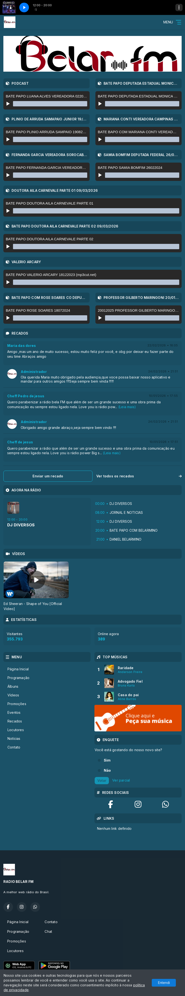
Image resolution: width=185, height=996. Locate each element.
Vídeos (13, 695)
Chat (48, 931)
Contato (13, 747)
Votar (101, 780)
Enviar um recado (48, 476)
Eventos (13, 712)
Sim (107, 760)
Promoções (16, 704)
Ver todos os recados (139, 476)
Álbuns (12, 686)
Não (107, 770)
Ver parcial (121, 780)
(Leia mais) (127, 407)
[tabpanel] (36, 586)
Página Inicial (18, 669)
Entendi (164, 983)
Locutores (15, 730)
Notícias (13, 738)
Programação (18, 678)
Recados (14, 721)
